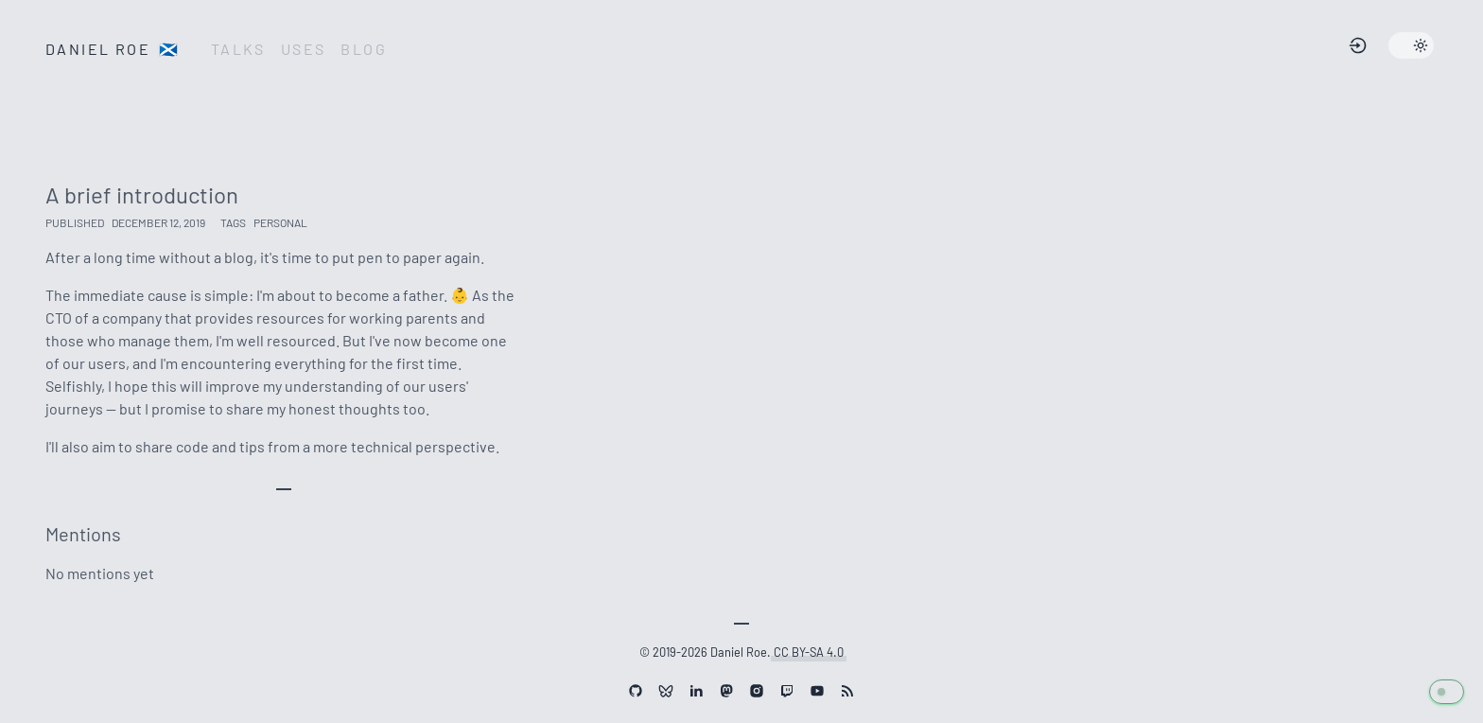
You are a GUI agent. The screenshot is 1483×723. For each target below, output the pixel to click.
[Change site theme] (1411, 45)
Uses (303, 49)
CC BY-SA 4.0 (809, 649)
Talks (238, 49)
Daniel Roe (113, 48)
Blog (363, 49)
